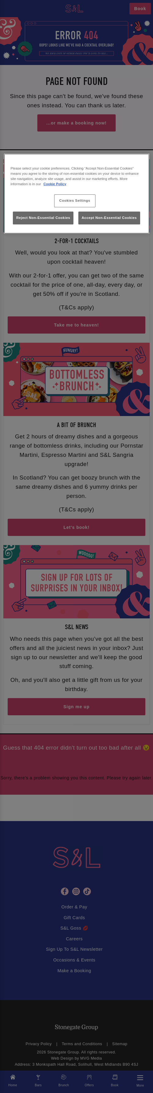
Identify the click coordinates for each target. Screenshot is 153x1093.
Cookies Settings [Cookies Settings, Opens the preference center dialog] (74, 200)
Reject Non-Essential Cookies (43, 218)
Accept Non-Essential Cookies (109, 218)
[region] (76, 194)
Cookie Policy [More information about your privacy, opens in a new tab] (54, 184)
